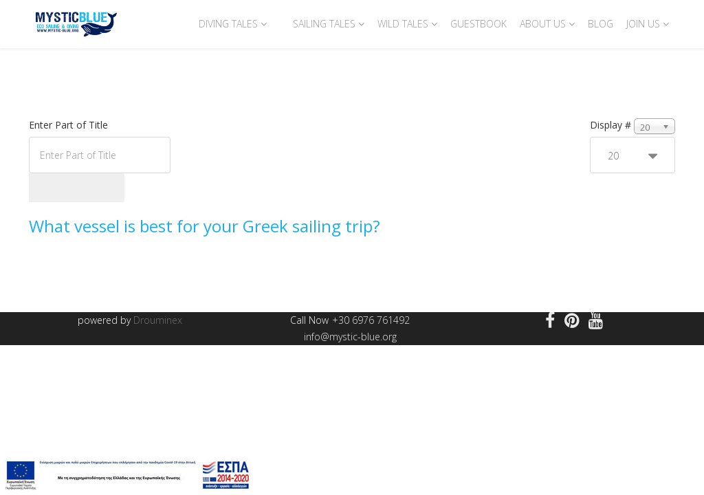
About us (543, 23)
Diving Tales (228, 23)
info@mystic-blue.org (350, 336)
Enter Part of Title (70, 124)
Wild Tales (402, 23)
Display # (610, 124)
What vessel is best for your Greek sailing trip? (204, 225)
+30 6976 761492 (371, 320)
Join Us (643, 23)
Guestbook (478, 23)
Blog (600, 23)
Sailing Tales (324, 23)
